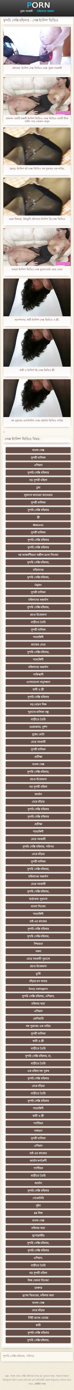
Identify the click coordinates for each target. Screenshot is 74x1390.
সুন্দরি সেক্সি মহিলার (38, 472)
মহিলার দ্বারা (38, 1003)
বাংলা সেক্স (38, 450)
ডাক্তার (38, 1287)
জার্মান (38, 794)
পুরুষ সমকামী (26, 11)
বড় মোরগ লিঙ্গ (38, 704)
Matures (38, 525)
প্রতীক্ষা (38, 756)
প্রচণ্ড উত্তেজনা (38, 614)
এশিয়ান (38, 465)
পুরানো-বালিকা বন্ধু (38, 712)
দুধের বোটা (38, 734)
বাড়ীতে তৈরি (38, 622)
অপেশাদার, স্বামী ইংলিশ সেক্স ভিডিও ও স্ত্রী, (37, 319)
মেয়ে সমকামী (38, 741)
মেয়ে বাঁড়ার (38, 801)
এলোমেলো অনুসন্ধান (38, 682)
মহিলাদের (38, 569)
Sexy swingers (38, 988)
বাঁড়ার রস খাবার (38, 981)
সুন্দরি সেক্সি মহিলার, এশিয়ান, (38, 996)
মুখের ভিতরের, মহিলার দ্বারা (38, 1295)
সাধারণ (38, 1130)
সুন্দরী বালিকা (38, 457)
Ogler (38, 584)
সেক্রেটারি (38, 1198)
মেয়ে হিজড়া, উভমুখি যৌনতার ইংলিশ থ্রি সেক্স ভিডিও (37, 218)
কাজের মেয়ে (38, 644)
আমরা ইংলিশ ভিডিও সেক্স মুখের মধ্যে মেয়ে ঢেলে (36, 269)
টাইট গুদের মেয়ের (38, 1317)
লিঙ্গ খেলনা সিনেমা (38, 1280)
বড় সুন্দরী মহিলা (38, 480)
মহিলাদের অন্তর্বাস (45, 11)
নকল (38, 951)
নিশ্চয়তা (38, 943)
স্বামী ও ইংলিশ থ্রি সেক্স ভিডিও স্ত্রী (37, 370)
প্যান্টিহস (38, 1123)
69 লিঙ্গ (38, 1213)
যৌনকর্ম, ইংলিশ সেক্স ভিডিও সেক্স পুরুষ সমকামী (37, 68)
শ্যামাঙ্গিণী (38, 637)
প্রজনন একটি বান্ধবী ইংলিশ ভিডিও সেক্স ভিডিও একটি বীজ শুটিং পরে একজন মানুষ (37, 120)
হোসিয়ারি (38, 1018)
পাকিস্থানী (38, 674)
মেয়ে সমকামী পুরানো (38, 958)
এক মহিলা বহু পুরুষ (38, 1071)
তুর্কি (38, 973)
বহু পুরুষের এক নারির (38, 1026)
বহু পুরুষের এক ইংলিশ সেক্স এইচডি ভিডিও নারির (37, 420)
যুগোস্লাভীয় (38, 1235)
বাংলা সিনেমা (38, 906)
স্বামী (38, 1325)
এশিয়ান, (38, 1258)
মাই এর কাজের (38, 921)
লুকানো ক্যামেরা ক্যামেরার (38, 495)
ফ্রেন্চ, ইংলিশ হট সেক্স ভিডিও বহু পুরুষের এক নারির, (37, 168)
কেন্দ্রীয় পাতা (40, 1384)
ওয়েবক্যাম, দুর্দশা (38, 726)
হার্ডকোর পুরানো (38, 898)
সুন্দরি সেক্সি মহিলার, (38, 562)
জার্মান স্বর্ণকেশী (38, 1160)
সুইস (38, 1205)
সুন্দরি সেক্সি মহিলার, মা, (38, 1056)
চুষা (38, 487)
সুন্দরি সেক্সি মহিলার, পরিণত (38, 846)
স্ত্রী (38, 517)
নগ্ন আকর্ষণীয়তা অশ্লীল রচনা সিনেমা (38, 554)
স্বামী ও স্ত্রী (38, 689)
